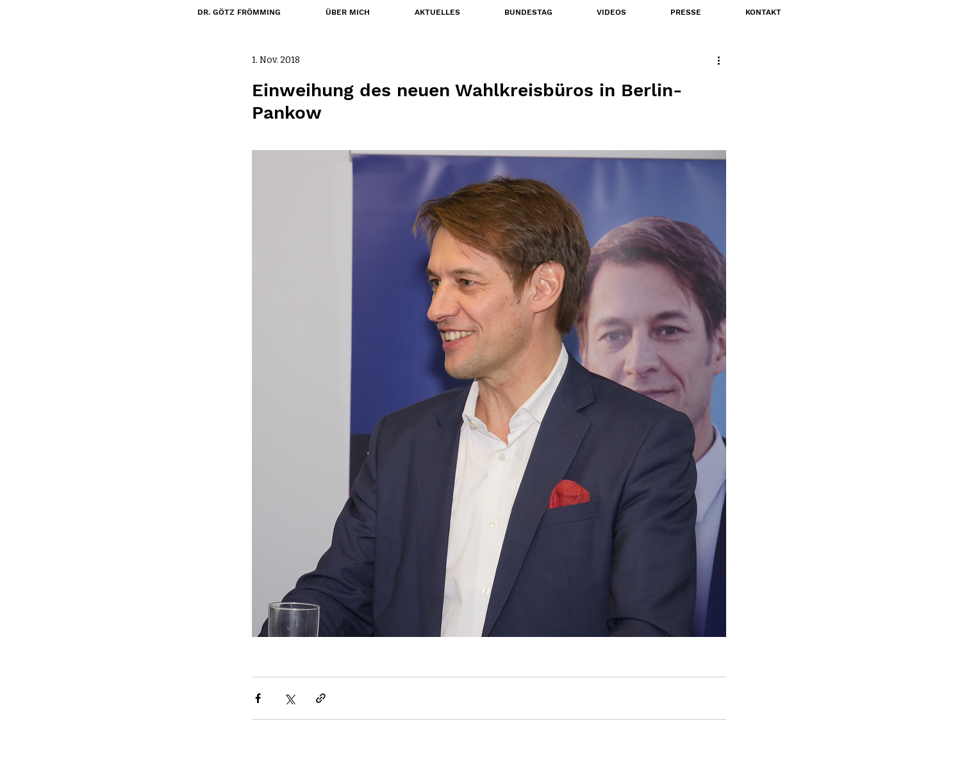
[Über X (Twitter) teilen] (289, 698)
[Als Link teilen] (321, 698)
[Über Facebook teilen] (258, 698)
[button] (528, 12)
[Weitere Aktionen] (718, 59)
